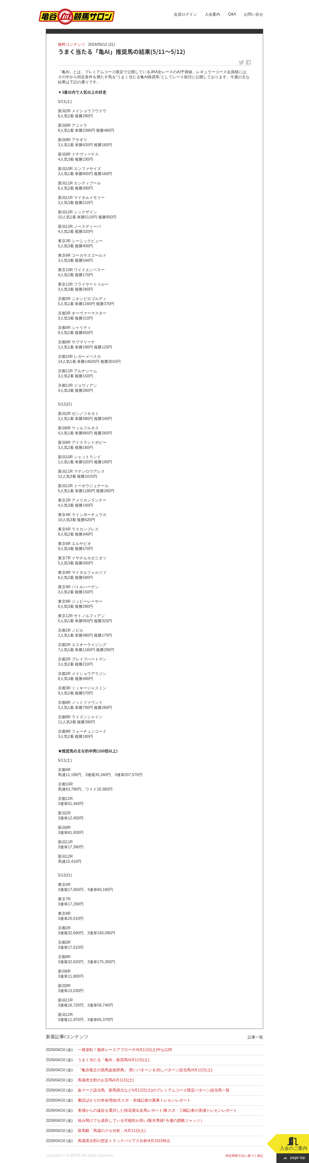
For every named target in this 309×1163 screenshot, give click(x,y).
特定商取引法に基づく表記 (244, 1155)
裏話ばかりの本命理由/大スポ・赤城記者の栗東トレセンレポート (134, 1100)
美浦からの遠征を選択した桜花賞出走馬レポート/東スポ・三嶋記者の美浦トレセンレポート (157, 1110)
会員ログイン (185, 14)
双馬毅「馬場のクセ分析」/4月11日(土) (112, 1131)
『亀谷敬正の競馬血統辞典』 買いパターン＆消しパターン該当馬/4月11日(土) (145, 1070)
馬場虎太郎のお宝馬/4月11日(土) (106, 1080)
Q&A (232, 14)
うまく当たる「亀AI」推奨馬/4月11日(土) (113, 1060)
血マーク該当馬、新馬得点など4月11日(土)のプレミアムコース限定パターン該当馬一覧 (154, 1090)
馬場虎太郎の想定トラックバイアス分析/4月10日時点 (124, 1141)
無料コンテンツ (71, 44)
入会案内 (212, 14)
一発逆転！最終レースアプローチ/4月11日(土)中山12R (125, 1050)
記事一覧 (255, 1037)
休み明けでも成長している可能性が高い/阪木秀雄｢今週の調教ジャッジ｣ (140, 1120)
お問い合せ (253, 14)
